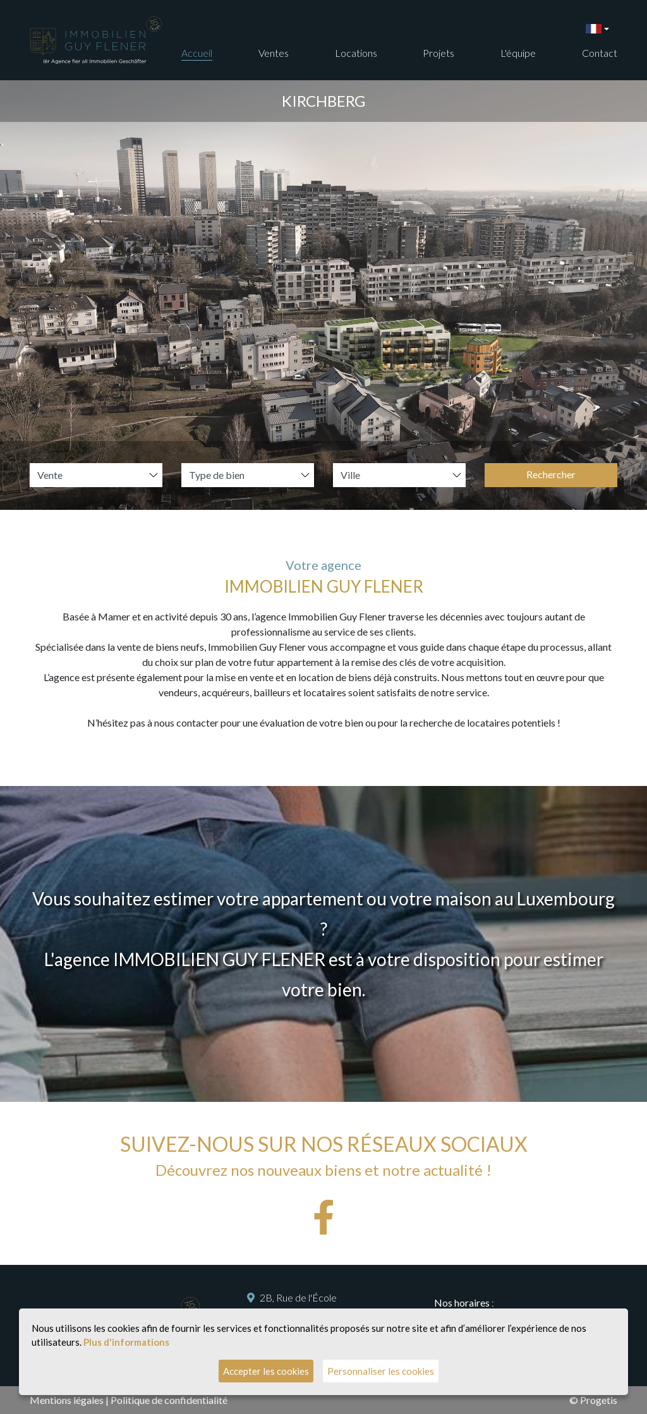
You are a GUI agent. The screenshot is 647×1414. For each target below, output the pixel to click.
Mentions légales (67, 1400)
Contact (599, 53)
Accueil (196, 53)
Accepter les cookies (266, 1371)
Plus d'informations (126, 1342)
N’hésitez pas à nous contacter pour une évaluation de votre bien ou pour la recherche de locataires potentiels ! (323, 722)
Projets (438, 53)
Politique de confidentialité (169, 1400)
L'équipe (518, 53)
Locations (356, 53)
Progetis (598, 1400)
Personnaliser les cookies (380, 1371)
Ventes (273, 53)
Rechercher (551, 474)
